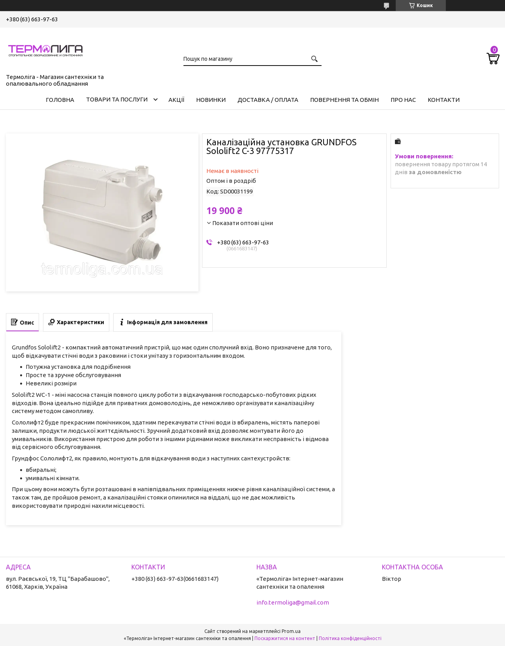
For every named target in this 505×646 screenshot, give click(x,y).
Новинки (211, 99)
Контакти (444, 99)
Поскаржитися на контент (284, 638)
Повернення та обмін (344, 99)
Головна (60, 99)
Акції (176, 99)
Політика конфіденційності (350, 638)
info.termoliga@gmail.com (292, 602)
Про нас (403, 99)
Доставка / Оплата (268, 99)
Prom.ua (291, 631)
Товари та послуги (117, 99)
